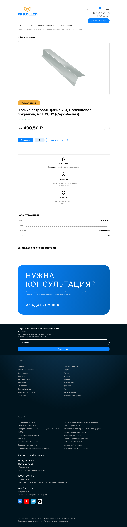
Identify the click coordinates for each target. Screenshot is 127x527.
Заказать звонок (29, 103)
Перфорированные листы (28, 435)
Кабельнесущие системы (28, 442)
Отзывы (67, 376)
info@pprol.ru (103, 16)
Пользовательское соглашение (56, 521)
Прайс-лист (23, 395)
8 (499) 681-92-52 (26, 488)
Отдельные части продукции (76, 448)
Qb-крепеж (22, 386)
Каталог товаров (71, 366)
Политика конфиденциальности (30, 521)
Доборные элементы (72, 435)
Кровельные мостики (27, 425)
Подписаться (63, 349)
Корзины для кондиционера (76, 438)
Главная (21, 366)
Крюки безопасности (73, 442)
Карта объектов (24, 389)
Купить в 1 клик (57, 140)
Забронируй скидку (26, 392)
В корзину (25, 140)
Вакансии (22, 382)
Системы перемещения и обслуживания (81, 422)
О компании (23, 373)
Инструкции (69, 382)
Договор (67, 386)
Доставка (52, 167)
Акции (66, 369)
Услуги (66, 373)
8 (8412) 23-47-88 (25, 464)
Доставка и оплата (26, 369)
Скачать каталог (98, 21)
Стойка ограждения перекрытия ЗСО (34, 448)
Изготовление (70, 392)
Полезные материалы (73, 395)
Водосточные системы (27, 445)
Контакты (22, 376)
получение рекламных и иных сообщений (32, 336)
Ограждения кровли (26, 422)
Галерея (67, 379)
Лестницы (22, 438)
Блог (66, 389)
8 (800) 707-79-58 (99, 13)
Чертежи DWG (24, 379)
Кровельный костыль (73, 445)
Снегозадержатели (72, 425)
